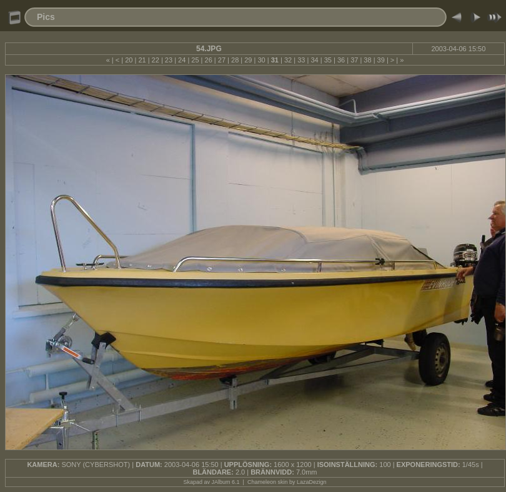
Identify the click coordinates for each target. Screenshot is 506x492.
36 (341, 60)
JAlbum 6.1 (226, 482)
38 (367, 60)
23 (168, 60)
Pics (46, 17)
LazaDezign (312, 482)
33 (301, 60)
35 (328, 60)
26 (208, 60)
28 (235, 60)
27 (222, 60)
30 (261, 60)
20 (128, 60)
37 (354, 60)
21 (142, 60)
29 (248, 60)
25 (195, 60)
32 (288, 60)
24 (182, 60)
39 (381, 60)
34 (314, 60)
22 (155, 60)
